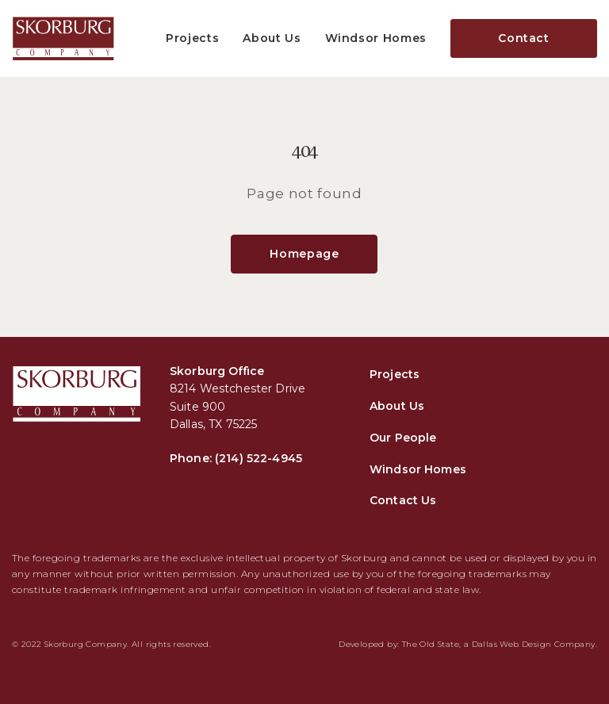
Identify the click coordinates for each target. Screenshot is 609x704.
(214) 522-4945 (258, 458)
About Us (272, 38)
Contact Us (403, 500)
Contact (524, 38)
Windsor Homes (376, 38)
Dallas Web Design (512, 644)
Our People (403, 437)
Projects (192, 38)
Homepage (304, 254)
